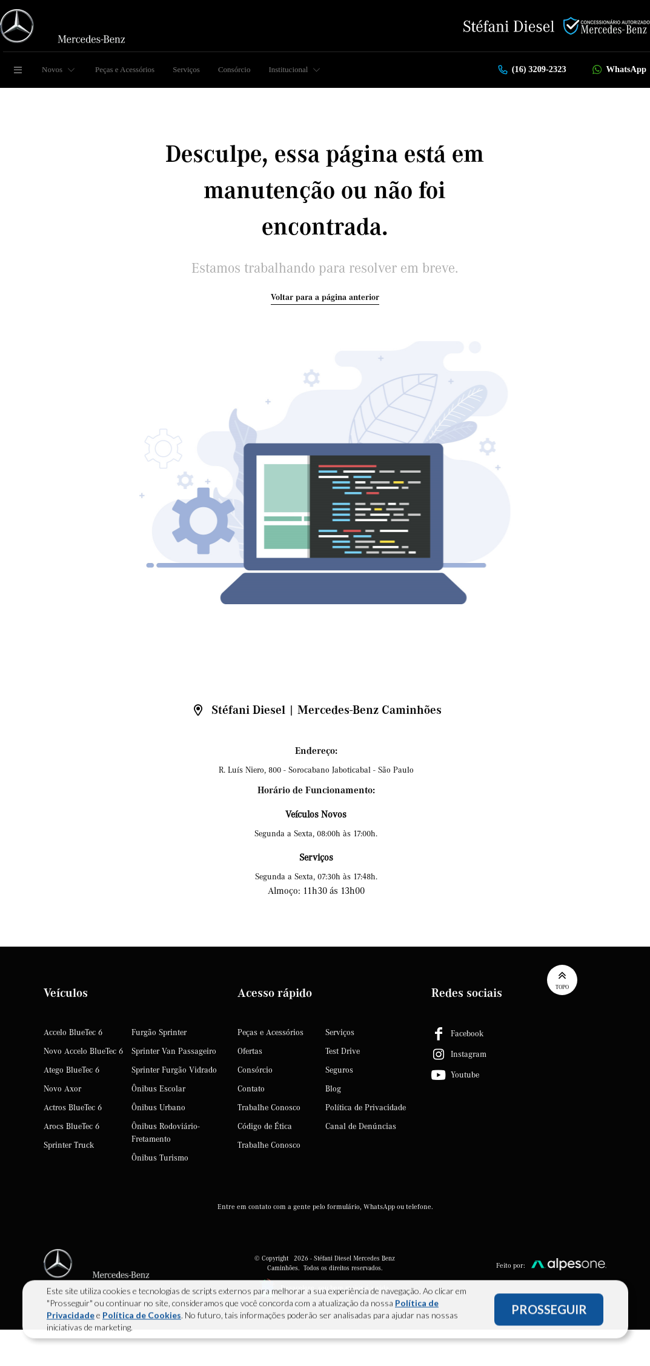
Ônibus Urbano (158, 1108)
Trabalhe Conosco (268, 1108)
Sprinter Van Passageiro (173, 1051)
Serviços (186, 69)
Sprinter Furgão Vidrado (174, 1070)
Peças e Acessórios (124, 69)
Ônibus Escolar (158, 1089)
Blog (333, 1089)
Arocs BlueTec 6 (71, 1126)
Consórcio (234, 69)
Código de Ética (264, 1126)
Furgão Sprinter (159, 1033)
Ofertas (249, 1051)
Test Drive (342, 1051)
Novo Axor (62, 1089)
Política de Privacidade (365, 1108)
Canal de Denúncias (360, 1126)
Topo (562, 979)
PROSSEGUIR (549, 1311)
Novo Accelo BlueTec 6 (83, 1051)
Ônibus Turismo (159, 1158)
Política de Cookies (141, 1317)
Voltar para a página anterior (325, 297)
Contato (251, 1089)
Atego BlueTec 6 (71, 1070)
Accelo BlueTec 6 (73, 1033)
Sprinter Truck (69, 1145)
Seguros (339, 1070)
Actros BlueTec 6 (73, 1108)
